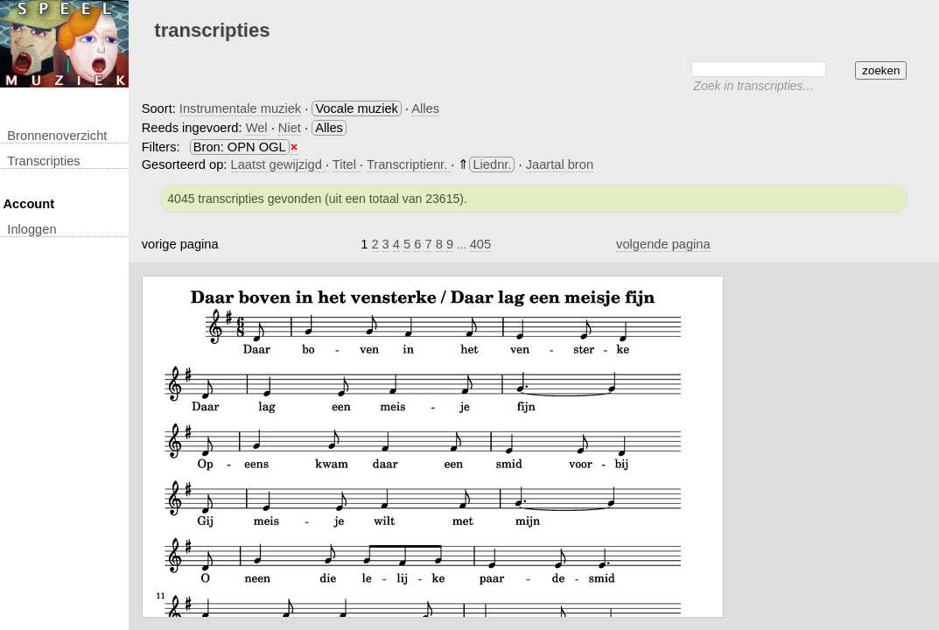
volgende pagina (663, 244)
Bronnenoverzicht (57, 136)
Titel (346, 165)
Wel (257, 128)
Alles (425, 109)
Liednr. (492, 165)
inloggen (31, 229)
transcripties (43, 161)
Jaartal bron (559, 165)
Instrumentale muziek (240, 109)
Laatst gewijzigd (278, 165)
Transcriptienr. (409, 165)
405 (480, 244)
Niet (289, 128)
